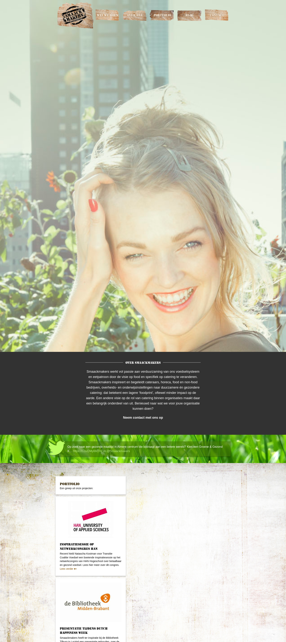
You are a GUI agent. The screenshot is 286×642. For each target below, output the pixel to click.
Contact (217, 15)
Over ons (134, 15)
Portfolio (162, 15)
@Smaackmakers (118, 451)
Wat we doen (107, 15)
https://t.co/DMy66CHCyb (89, 451)
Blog (189, 15)
